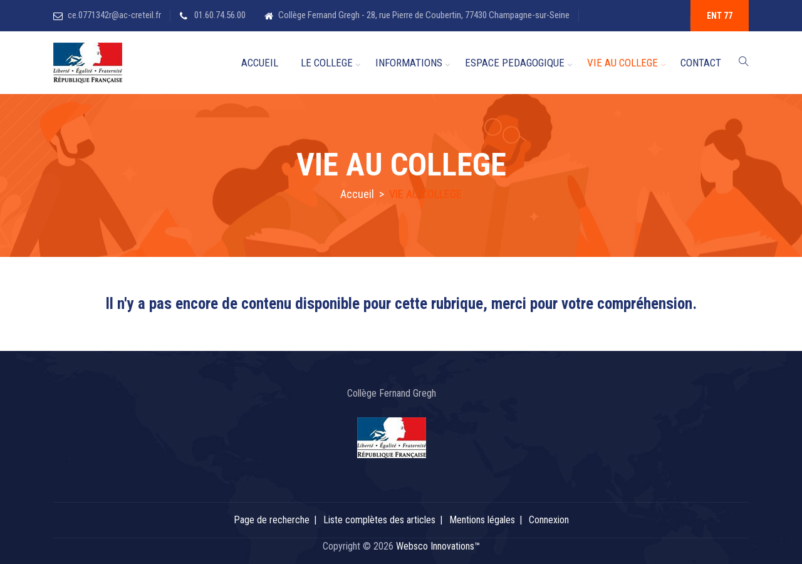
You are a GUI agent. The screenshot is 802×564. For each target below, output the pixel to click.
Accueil (357, 194)
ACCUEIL (259, 62)
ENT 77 (719, 16)
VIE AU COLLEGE (622, 62)
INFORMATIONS (408, 62)
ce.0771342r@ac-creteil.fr (114, 15)
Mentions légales (482, 520)
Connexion (549, 520)
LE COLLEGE (327, 62)
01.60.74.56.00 (219, 15)
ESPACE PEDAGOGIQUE (515, 62)
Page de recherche (272, 520)
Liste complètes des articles (379, 520)
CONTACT (700, 62)
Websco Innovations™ (438, 546)
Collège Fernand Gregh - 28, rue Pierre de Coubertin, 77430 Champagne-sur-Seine (424, 15)
